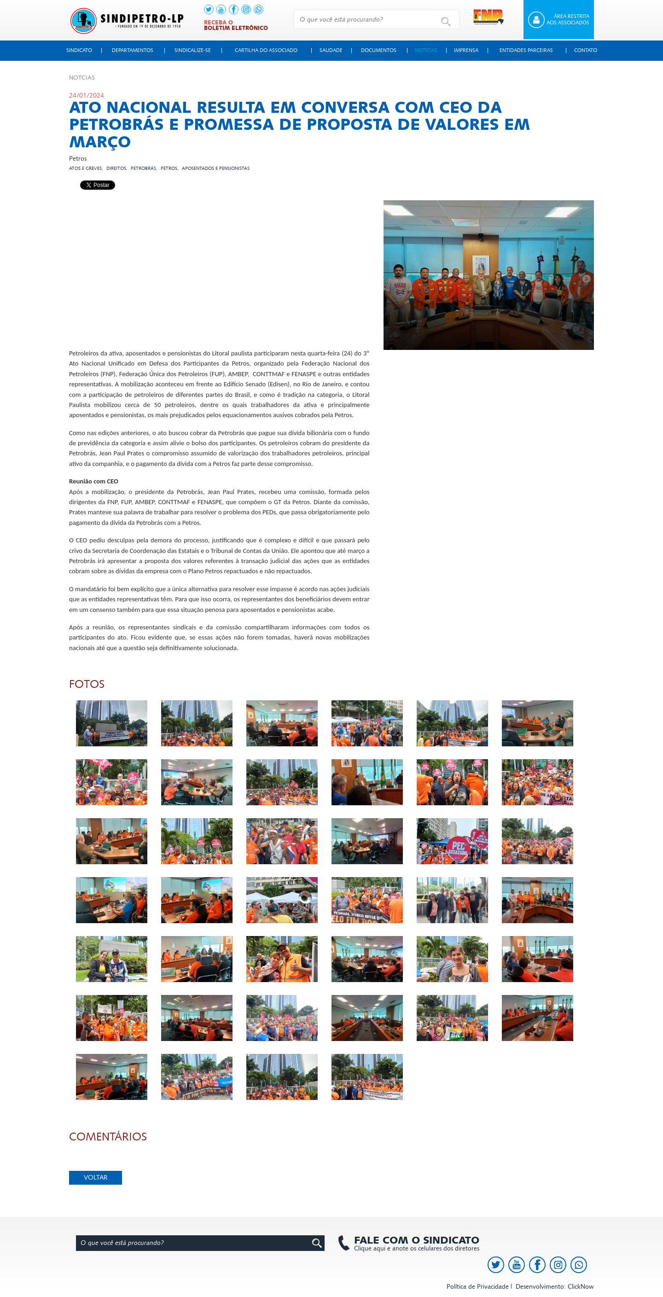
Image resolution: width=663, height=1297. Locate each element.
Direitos (116, 168)
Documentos (378, 50)
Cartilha (266, 50)
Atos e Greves (85, 168)
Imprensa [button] (466, 50)
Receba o (236, 25)
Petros (169, 168)
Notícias (426, 50)
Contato (585, 50)
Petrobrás (143, 168)
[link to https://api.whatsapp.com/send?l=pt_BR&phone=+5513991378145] (258, 9)
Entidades (526, 50)
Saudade (331, 50)
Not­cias (82, 77)
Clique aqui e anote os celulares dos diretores (412, 1243)
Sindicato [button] (79, 50)
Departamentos (132, 50)
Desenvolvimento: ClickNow (555, 1287)
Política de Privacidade (478, 1287)
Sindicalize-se (192, 50)
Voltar (96, 1177)
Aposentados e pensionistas (216, 168)
